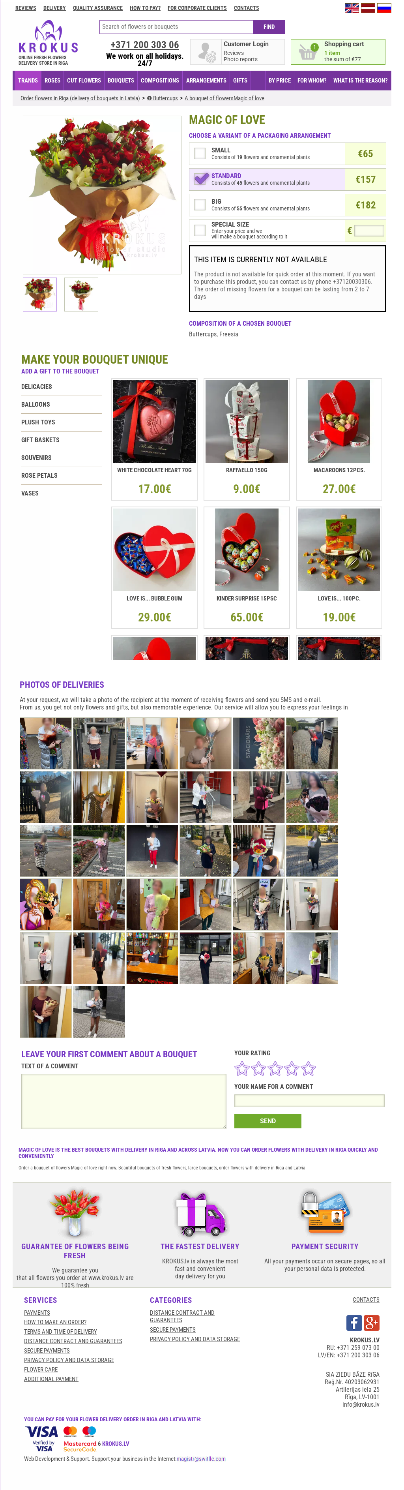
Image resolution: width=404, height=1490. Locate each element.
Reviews (25, 8)
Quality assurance (98, 8)
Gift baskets (40, 440)
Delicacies (36, 386)
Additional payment (51, 1379)
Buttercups (203, 334)
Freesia (228, 334)
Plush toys (38, 422)
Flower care (41, 1369)
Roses (52, 80)
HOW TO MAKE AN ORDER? (55, 1322)
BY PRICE (280, 80)
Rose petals (39, 475)
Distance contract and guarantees (73, 1341)
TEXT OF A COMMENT (50, 1066)
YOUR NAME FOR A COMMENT (273, 1086)
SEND (268, 1121)
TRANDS (28, 80)
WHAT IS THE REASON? (360, 80)
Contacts (246, 8)
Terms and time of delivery (60, 1331)
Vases (30, 493)
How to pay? (145, 8)
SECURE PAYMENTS (47, 1350)
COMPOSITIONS (160, 80)
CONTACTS (366, 1299)
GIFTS (240, 80)
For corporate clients (197, 8)
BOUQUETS (121, 80)
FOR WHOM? (312, 80)
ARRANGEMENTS (206, 80)
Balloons (35, 404)
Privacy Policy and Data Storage (69, 1360)
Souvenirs (36, 458)
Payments (37, 1312)
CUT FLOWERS (84, 80)
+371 (145, 45)
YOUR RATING (252, 1053)
